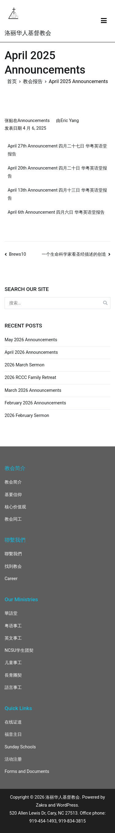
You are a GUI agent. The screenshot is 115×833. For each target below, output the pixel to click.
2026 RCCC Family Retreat (30, 377)
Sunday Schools (20, 747)
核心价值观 (15, 507)
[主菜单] (104, 21)
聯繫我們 (13, 553)
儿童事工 (13, 662)
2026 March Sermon (24, 365)
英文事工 (13, 638)
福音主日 (13, 734)
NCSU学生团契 (19, 650)
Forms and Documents (27, 771)
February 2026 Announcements (35, 403)
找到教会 (13, 566)
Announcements (33, 120)
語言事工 (13, 687)
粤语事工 (13, 626)
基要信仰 (13, 494)
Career (11, 578)
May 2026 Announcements (31, 339)
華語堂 (11, 613)
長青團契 (13, 675)
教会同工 (13, 519)
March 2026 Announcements (33, 390)
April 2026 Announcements (31, 352)
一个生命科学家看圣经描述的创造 (74, 254)
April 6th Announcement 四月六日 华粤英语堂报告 (56, 212)
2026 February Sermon (27, 415)
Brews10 (17, 254)
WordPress (67, 805)
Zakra (41, 805)
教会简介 (13, 482)
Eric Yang (69, 120)
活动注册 (13, 759)
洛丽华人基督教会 (28, 32)
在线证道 (13, 722)
